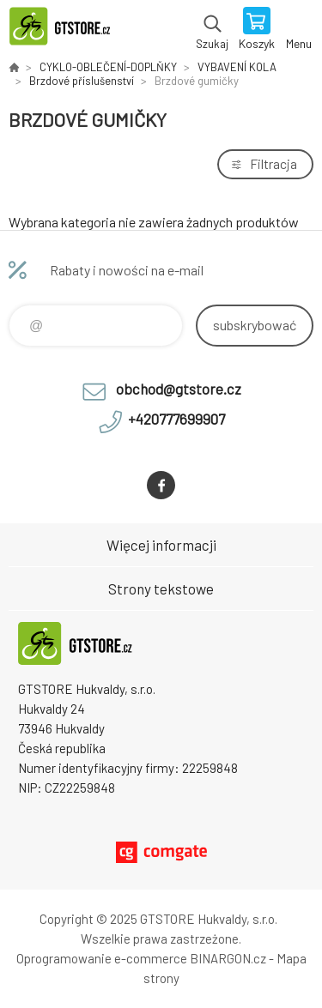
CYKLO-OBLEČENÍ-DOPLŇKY (108, 67)
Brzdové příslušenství (81, 81)
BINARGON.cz (228, 958)
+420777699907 (176, 418)
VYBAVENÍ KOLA (236, 67)
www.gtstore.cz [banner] (67, 30)
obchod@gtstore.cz (178, 388)
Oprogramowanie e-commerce (101, 958)
